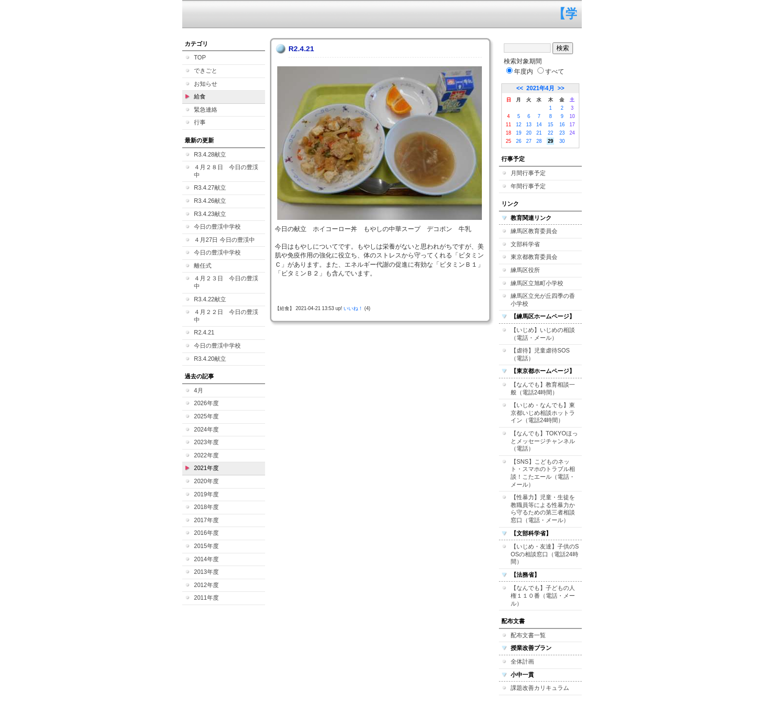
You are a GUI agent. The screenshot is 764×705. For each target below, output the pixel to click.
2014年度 (206, 559)
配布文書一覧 (528, 635)
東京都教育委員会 (534, 257)
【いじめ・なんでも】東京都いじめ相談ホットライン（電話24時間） (543, 413)
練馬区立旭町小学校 (537, 283)
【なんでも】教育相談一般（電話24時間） (543, 388)
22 (550, 133)
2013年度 (206, 571)
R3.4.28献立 (210, 154)
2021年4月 (540, 88)
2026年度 (206, 403)
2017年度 (206, 520)
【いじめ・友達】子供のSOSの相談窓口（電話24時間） (545, 554)
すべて (550, 71)
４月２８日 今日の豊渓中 (226, 171)
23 (562, 133)
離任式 (202, 265)
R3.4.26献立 (210, 200)
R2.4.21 (204, 332)
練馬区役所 (525, 270)
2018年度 (206, 507)
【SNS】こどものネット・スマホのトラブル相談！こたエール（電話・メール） (543, 473)
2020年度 (206, 481)
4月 (198, 390)
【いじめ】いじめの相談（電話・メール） (543, 334)
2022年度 (206, 455)
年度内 (519, 71)
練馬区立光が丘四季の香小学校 (543, 300)
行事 (200, 122)
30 (562, 141)
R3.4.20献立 (210, 358)
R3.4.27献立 (210, 187)
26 (518, 141)
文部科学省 (525, 244)
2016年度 (206, 532)
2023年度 (206, 442)
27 (529, 141)
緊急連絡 (205, 109)
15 (550, 124)
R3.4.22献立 (210, 299)
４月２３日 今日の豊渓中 (226, 282)
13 (529, 124)
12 (518, 124)
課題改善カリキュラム (540, 688)
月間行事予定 (528, 173)
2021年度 (206, 468)
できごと (205, 70)
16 (562, 124)
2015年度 (206, 546)
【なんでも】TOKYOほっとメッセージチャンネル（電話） (544, 441)
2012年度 (206, 585)
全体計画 (522, 661)
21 (539, 133)
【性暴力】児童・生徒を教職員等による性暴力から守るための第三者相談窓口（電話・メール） (543, 509)
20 (529, 133)
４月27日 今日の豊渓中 (224, 239)
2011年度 (206, 597)
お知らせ (205, 83)
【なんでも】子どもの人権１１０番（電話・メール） (543, 596)
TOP (200, 57)
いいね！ (353, 308)
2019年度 (206, 494)
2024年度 (206, 429)
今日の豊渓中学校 (217, 226)
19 (518, 133)
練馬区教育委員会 (534, 231)
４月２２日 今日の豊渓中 (226, 316)
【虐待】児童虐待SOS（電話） (540, 354)
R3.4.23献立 (210, 214)
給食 (200, 96)
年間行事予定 (528, 186)
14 (539, 124)
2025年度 (206, 416)
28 (539, 141)
